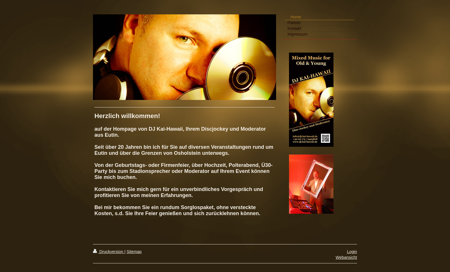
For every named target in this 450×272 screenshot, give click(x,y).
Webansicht (346, 257)
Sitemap (134, 251)
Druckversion (108, 251)
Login (352, 251)
